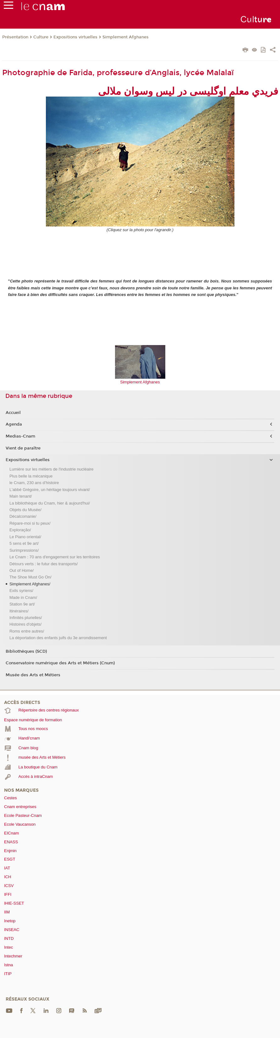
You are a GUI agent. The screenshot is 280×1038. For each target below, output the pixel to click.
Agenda (14, 424)
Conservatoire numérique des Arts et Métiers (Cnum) (60, 663)
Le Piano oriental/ (25, 536)
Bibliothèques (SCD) (26, 651)
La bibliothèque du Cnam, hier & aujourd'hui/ (49, 503)
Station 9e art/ (22, 604)
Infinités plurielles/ (25, 617)
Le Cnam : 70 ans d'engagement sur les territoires (54, 557)
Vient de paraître (23, 448)
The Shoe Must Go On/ (30, 577)
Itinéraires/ (19, 611)
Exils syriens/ (21, 590)
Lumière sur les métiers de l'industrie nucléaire (51, 469)
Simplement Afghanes (125, 37)
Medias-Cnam (20, 436)
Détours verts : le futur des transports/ (43, 563)
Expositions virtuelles (75, 37)
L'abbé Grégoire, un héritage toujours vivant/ (49, 489)
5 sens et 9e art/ (24, 543)
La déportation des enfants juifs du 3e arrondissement (58, 637)
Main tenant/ (20, 496)
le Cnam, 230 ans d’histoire (34, 482)
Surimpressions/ (24, 550)
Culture (40, 37)
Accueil (13, 412)
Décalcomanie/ (22, 516)
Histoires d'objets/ (25, 624)
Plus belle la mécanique (30, 476)
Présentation (15, 37)
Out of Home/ (21, 570)
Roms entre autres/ (26, 631)
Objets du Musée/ (25, 509)
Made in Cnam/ (23, 597)
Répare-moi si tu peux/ (30, 523)
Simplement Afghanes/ (29, 584)
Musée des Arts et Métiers (33, 675)
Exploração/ (20, 529)
